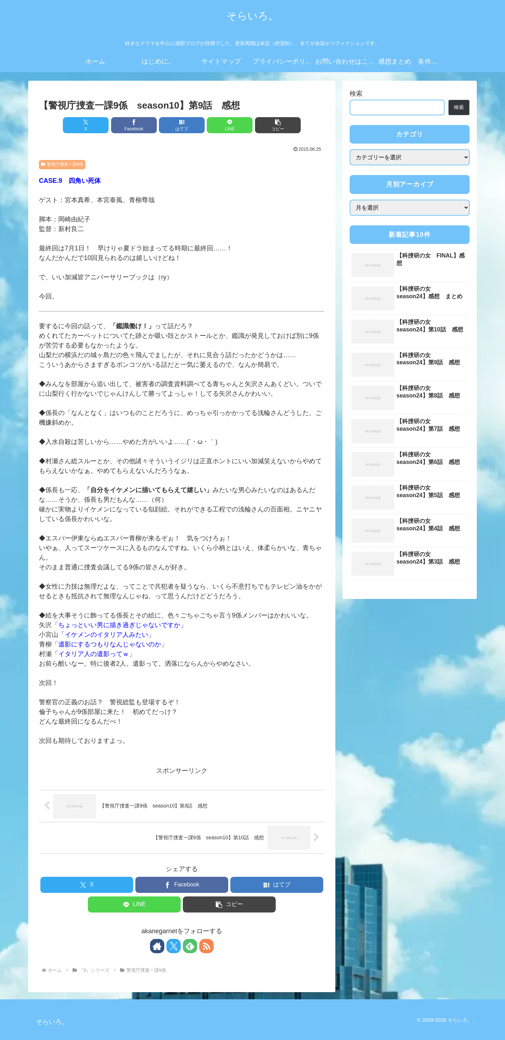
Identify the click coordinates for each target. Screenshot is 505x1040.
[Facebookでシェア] (134, 125)
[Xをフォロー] (173, 946)
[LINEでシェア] (229, 125)
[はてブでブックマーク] (182, 125)
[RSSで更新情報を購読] (206, 946)
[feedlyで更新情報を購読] (190, 946)
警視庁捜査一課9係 (62, 164)
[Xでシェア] (86, 125)
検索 (356, 93)
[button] (278, 125)
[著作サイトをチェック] (157, 946)
